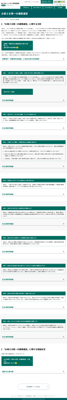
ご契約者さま (26, 7)
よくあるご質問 (35, 1)
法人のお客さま (49, 7)
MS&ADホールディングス (49, 395)
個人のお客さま (37, 7)
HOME (2, 19)
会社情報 (60, 7)
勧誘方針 (35, 395)
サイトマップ (40, 395)
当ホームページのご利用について (18, 395)
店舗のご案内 (27, 1)
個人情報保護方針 (28, 395)
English (64, 4)
